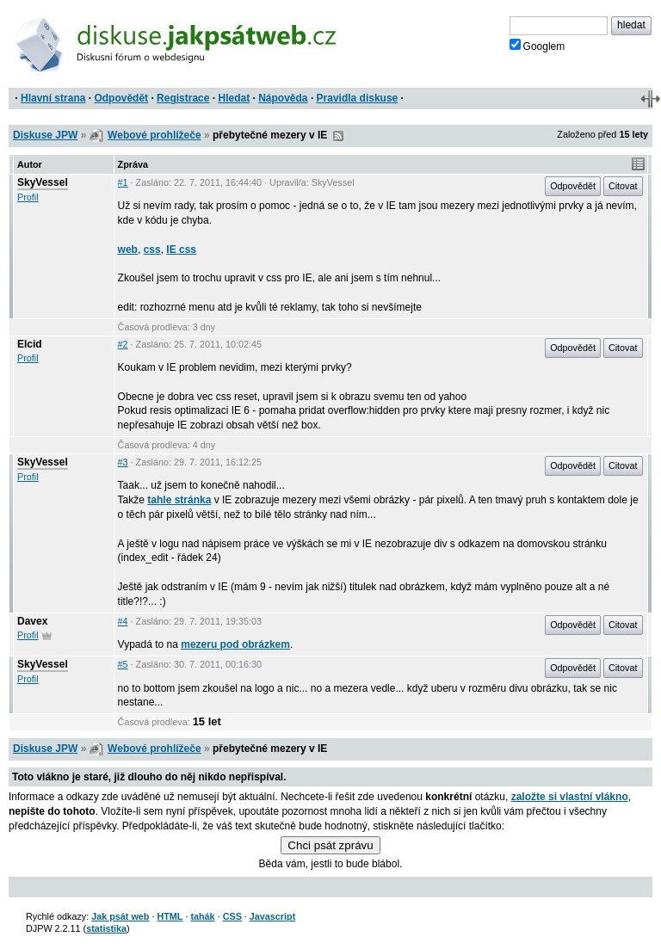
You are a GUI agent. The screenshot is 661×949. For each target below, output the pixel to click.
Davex (32, 621)
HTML (169, 916)
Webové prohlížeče (154, 135)
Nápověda (282, 98)
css (152, 249)
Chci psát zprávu (330, 845)
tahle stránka (179, 500)
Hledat (234, 98)
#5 (123, 664)
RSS (338, 136)
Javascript (272, 916)
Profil (28, 197)
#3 (123, 462)
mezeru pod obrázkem (235, 644)
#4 (123, 621)
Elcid (29, 344)
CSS (232, 916)
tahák (202, 916)
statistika (106, 928)
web (128, 249)
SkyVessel (42, 182)
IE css (181, 249)
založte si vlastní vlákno (569, 797)
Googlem (537, 45)
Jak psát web (120, 916)
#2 (123, 344)
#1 (123, 182)
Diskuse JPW (45, 135)
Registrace (183, 98)
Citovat (623, 186)
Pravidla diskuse (357, 98)
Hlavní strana (53, 98)
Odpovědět (121, 98)
